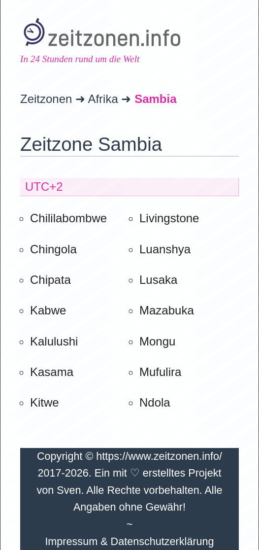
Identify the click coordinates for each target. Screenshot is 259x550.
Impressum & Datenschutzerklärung (129, 541)
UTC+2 (44, 186)
